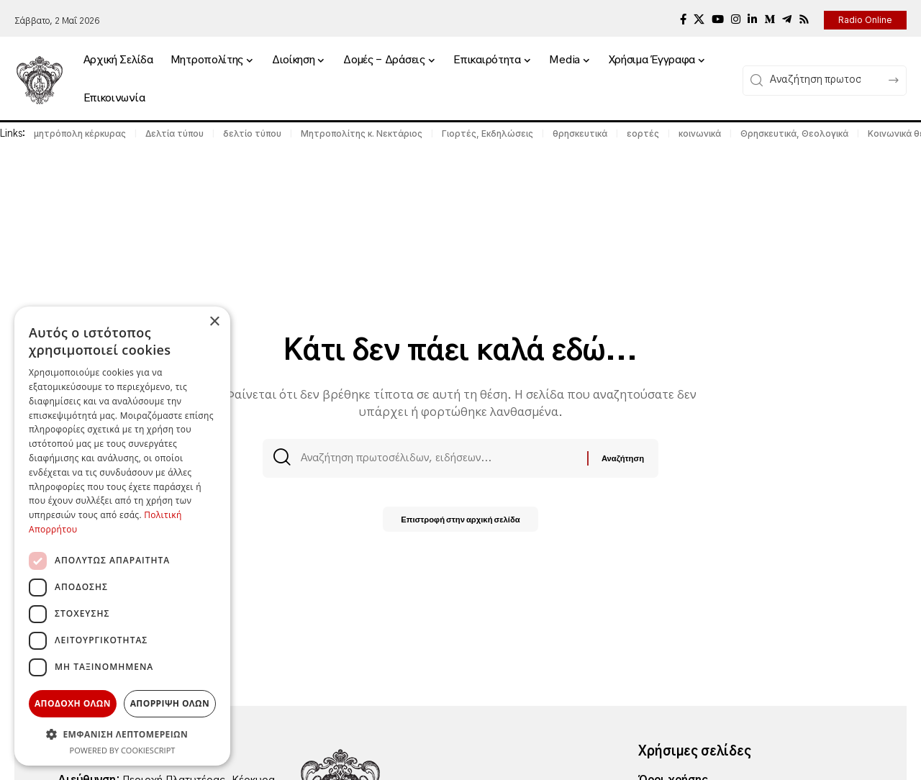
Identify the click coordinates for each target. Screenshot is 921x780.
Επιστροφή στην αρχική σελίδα (460, 522)
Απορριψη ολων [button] (169, 703)
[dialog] (122, 536)
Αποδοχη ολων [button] (73, 703)
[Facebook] (683, 19)
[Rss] (804, 19)
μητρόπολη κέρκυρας (80, 133)
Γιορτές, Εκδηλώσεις (487, 133)
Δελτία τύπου (174, 133)
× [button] (214, 322)
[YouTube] (717, 19)
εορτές (643, 133)
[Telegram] (787, 19)
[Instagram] (735, 19)
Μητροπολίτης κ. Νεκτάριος (361, 133)
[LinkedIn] (752, 19)
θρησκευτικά (580, 133)
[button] (122, 734)
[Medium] (770, 19)
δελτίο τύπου (252, 133)
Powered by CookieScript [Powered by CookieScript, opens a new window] (123, 750)
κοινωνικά (700, 133)
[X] (699, 19)
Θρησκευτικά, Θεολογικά (794, 133)
